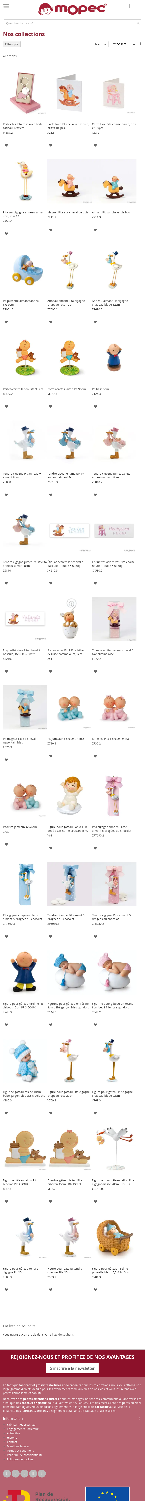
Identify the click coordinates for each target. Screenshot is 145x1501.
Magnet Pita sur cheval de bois (67, 212)
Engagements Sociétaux (22, 1429)
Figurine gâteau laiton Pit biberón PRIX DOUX (19, 1182)
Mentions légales (18, 1446)
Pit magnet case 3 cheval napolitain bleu (19, 740)
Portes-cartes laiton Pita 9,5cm (23, 389)
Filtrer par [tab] (11, 44)
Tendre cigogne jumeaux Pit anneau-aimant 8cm (65, 475)
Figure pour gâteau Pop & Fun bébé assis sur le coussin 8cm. (67, 829)
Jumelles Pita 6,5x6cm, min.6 (111, 739)
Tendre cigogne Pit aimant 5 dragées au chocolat (66, 917)
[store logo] (72, 9)
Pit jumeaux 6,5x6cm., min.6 (65, 739)
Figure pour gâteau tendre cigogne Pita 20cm (65, 1270)
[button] (6, 145)
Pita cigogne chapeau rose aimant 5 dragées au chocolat (111, 829)
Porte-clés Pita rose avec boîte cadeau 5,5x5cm (23, 126)
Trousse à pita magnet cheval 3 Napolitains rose (112, 652)
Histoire (12, 1437)
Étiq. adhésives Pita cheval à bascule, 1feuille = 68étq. (21, 652)
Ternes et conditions (20, 1450)
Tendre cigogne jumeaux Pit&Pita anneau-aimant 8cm (25, 564)
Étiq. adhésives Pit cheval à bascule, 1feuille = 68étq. (65, 564)
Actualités (13, 1433)
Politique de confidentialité (25, 1455)
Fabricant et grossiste (21, 1424)
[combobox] (72, 23)
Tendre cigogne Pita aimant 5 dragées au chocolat (111, 917)
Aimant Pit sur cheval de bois (111, 212)
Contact (12, 1442)
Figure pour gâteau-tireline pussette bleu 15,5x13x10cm (111, 1270)
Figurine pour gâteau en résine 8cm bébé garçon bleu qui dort (68, 1005)
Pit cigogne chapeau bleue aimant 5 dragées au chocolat (22, 917)
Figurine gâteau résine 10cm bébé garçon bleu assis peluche (24, 1093)
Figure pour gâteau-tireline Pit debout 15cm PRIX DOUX (23, 1005)
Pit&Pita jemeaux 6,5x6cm (20, 827)
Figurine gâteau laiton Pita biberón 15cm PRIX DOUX (64, 1182)
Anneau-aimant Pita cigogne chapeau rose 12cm (66, 302)
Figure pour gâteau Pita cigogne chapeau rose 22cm (68, 1093)
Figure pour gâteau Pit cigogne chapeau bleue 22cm (112, 1093)
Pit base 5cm (100, 389)
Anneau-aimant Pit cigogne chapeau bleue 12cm (110, 302)
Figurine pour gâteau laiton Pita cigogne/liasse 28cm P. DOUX (113, 1182)
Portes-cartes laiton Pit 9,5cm (66, 389)
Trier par (100, 44)
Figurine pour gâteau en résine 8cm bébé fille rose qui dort (112, 1005)
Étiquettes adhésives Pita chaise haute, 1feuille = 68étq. (113, 564)
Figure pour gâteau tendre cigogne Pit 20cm (20, 1270)
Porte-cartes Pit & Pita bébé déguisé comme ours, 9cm (65, 652)
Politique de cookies (20, 1459)
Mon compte (131, 8)
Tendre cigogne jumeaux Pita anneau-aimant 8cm (111, 475)
